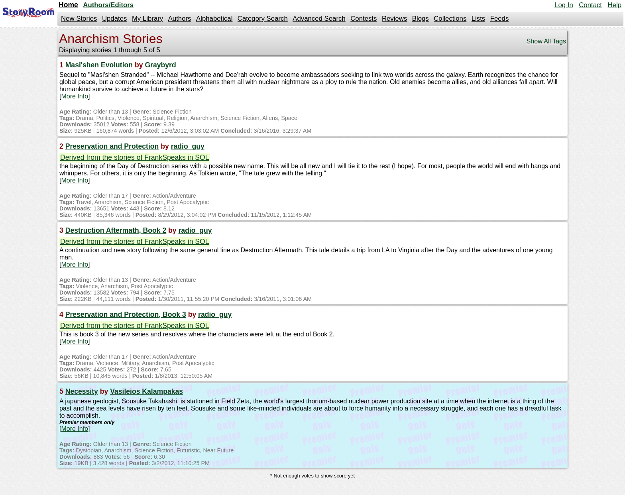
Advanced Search (319, 18)
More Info (74, 96)
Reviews (394, 18)
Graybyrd (160, 65)
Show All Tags (546, 41)
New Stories (79, 18)
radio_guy (187, 146)
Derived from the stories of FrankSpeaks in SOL (134, 157)
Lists (478, 18)
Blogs (420, 18)
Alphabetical (214, 18)
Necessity (81, 391)
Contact (590, 5)
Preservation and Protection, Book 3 (125, 314)
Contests (363, 18)
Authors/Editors (108, 5)
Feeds (499, 18)
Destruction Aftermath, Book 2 (116, 230)
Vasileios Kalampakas (146, 391)
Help (614, 5)
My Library (147, 18)
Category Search (263, 18)
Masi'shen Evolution (99, 65)
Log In (563, 5)
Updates (114, 18)
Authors (179, 18)
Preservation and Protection (112, 146)
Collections (450, 18)
